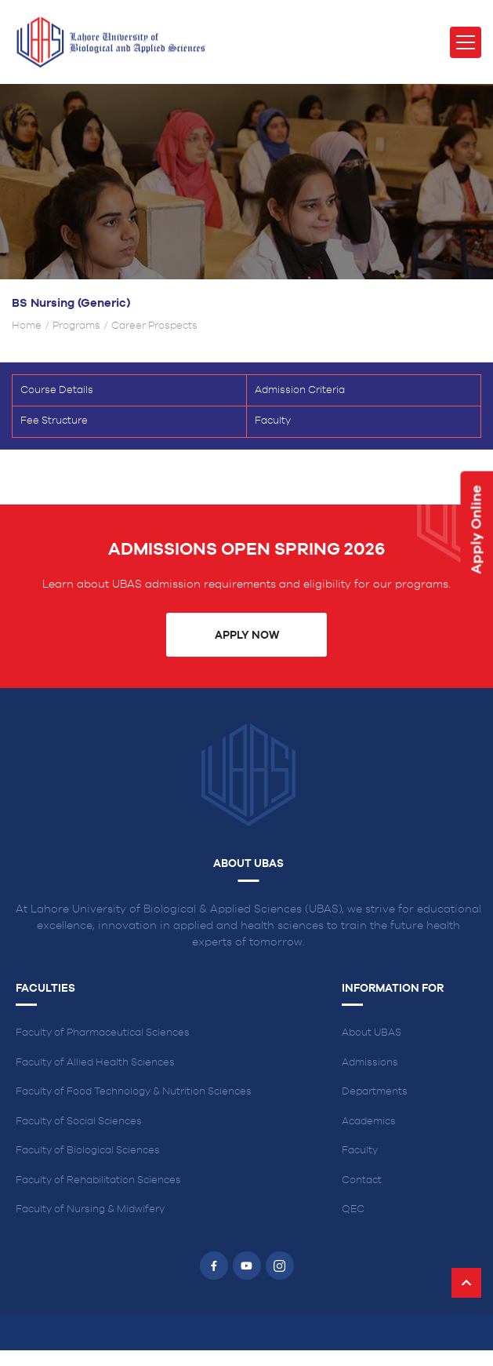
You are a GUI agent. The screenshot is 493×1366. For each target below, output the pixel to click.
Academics (369, 1121)
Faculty (273, 421)
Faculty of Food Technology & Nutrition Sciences (134, 1092)
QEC (353, 1209)
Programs (76, 326)
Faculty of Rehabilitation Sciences (98, 1180)
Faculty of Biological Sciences (88, 1151)
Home (27, 326)
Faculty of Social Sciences (79, 1121)
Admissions (370, 1063)
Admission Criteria (300, 390)
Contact (362, 1180)
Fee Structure (54, 421)
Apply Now (247, 635)
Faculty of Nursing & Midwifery (90, 1209)
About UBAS (371, 1033)
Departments (375, 1092)
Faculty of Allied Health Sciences (95, 1063)
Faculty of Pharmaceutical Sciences (103, 1033)
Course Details (56, 390)
